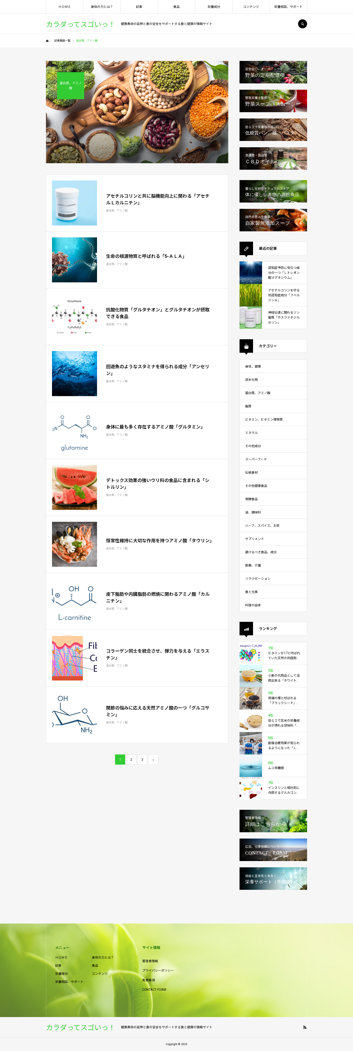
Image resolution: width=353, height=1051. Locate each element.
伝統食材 (251, 472)
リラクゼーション (257, 578)
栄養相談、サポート (288, 7)
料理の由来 (253, 605)
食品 (176, 7)
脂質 (248, 406)
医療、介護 (253, 565)
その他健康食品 (256, 486)
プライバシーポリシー (158, 970)
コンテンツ (251, 7)
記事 (139, 7)
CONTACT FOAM (154, 989)
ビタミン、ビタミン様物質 (264, 419)
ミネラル (251, 433)
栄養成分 (214, 7)
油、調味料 (253, 512)
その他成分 (253, 446)
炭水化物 (251, 380)
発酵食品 (251, 499)
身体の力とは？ (102, 7)
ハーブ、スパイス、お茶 (262, 525)
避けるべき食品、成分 (261, 552)
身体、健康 (253, 366)
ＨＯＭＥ (64, 7)
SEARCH (302, 23)
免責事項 (148, 980)
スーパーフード (256, 459)
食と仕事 (251, 592)
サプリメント (254, 539)
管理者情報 (150, 961)
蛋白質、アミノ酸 (257, 393)
